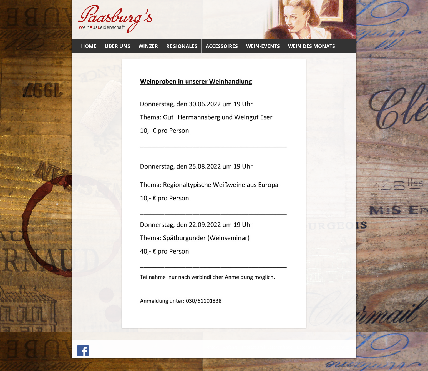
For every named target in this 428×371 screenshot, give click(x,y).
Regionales (181, 46)
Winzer (148, 46)
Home (88, 46)
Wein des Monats (311, 46)
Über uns (117, 46)
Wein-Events (263, 46)
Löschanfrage (279, 347)
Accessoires (222, 46)
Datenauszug (309, 347)
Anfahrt (230, 347)
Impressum (252, 347)
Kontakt (212, 347)
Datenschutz (337, 347)
